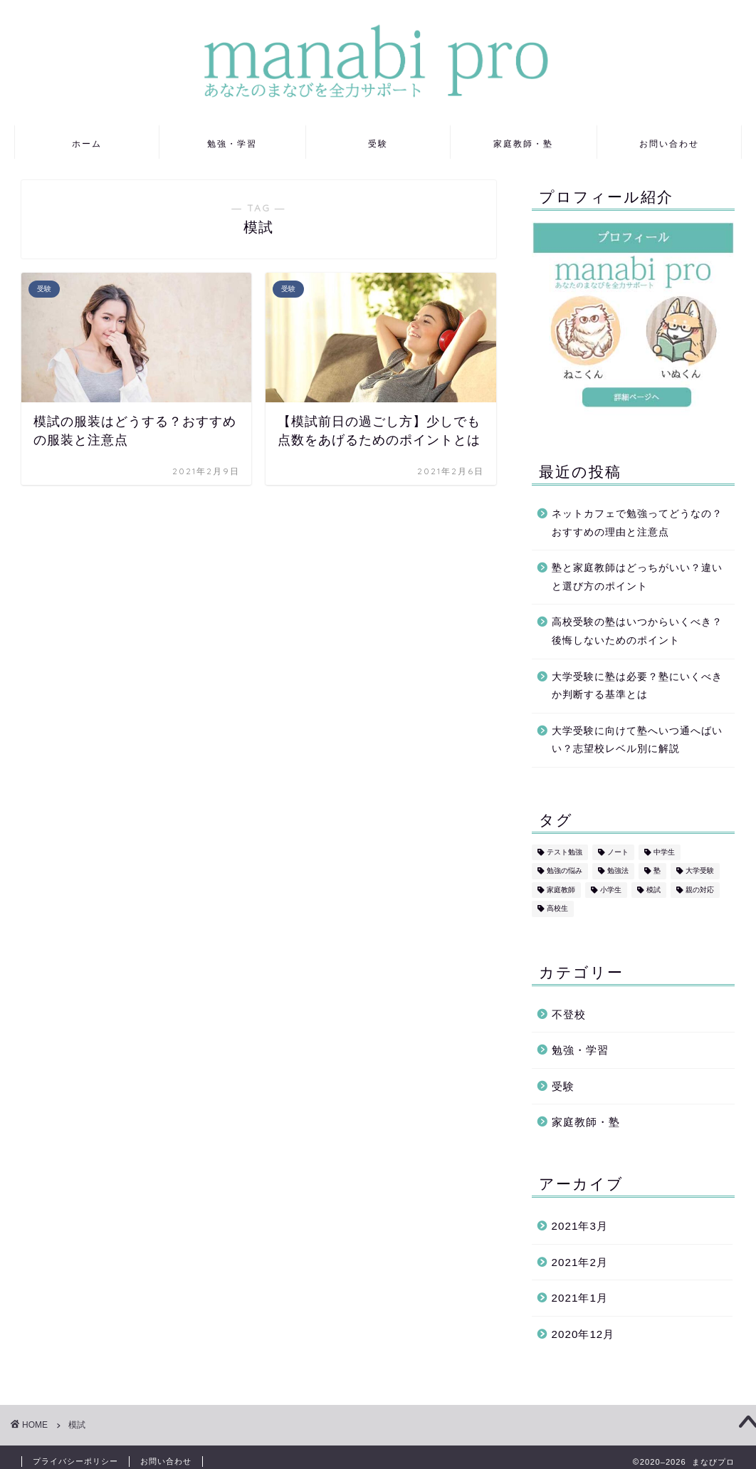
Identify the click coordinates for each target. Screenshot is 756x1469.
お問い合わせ (669, 143)
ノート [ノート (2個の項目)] (618, 852)
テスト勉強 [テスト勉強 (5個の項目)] (564, 852)
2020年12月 (583, 1334)
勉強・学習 (232, 143)
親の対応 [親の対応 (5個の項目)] (700, 890)
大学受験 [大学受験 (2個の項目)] (700, 871)
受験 (378, 143)
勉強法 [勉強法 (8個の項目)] (618, 871)
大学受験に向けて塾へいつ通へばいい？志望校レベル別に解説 (637, 740)
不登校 (569, 1014)
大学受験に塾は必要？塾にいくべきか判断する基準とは (637, 686)
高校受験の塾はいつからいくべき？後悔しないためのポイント (637, 631)
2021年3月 (580, 1226)
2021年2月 (580, 1262)
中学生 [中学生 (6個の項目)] (664, 852)
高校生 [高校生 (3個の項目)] (557, 909)
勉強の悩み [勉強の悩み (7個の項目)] (564, 871)
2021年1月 (580, 1298)
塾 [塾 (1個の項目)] (657, 871)
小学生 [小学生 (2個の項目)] (610, 890)
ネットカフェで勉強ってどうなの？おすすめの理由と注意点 (637, 523)
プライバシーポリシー (75, 1461)
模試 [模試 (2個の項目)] (653, 890)
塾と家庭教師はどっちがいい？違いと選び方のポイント (637, 577)
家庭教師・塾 (523, 143)
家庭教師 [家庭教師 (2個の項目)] (561, 890)
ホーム (87, 143)
